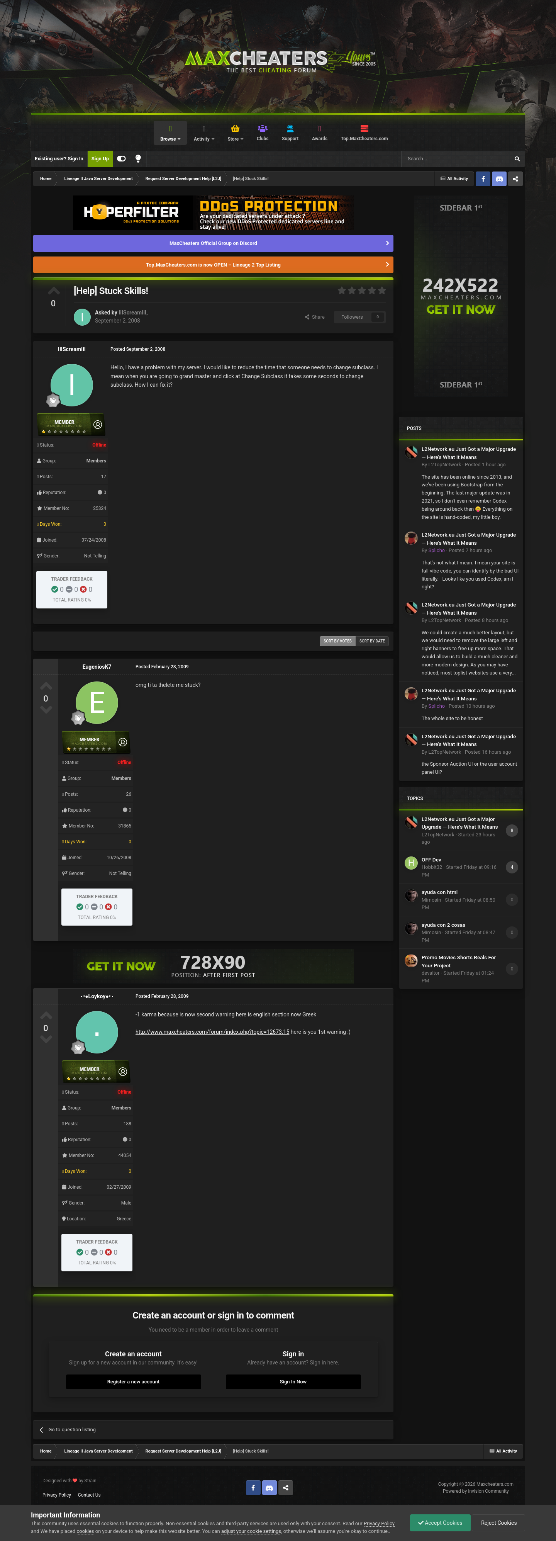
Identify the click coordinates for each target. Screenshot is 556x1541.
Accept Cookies (440, 1523)
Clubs (263, 138)
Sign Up (100, 158)
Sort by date (372, 641)
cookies (85, 1531)
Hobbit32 (432, 867)
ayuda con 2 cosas (443, 925)
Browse (168, 139)
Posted (485, 464)
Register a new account (133, 1382)
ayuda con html (440, 892)
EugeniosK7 (97, 667)
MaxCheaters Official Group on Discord (213, 243)
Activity (202, 139)
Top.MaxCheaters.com (364, 138)
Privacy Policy (56, 1495)
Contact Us (89, 1495)
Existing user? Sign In (59, 158)
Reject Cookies (498, 1523)
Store (233, 139)
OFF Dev (431, 859)
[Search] (437, 159)
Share (315, 317)
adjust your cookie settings (251, 1531)
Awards (319, 138)
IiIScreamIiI (132, 312)
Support (290, 138)
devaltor (431, 973)
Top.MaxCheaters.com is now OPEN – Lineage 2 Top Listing (213, 265)
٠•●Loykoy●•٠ (97, 996)
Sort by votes (338, 641)
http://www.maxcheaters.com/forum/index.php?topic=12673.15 (212, 1032)
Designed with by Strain (69, 1480)
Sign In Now (293, 1382)
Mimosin (431, 900)
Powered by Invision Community (476, 1491)
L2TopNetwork (444, 464)
